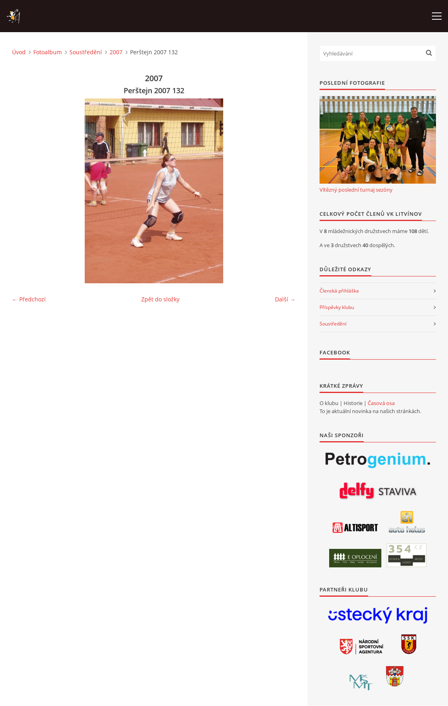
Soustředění (85, 52)
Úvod (19, 52)
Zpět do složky (160, 299)
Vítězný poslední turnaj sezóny (356, 189)
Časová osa (381, 403)
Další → (285, 299)
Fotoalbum (47, 52)
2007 (116, 52)
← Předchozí (29, 299)
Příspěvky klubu (337, 307)
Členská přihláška (339, 290)
